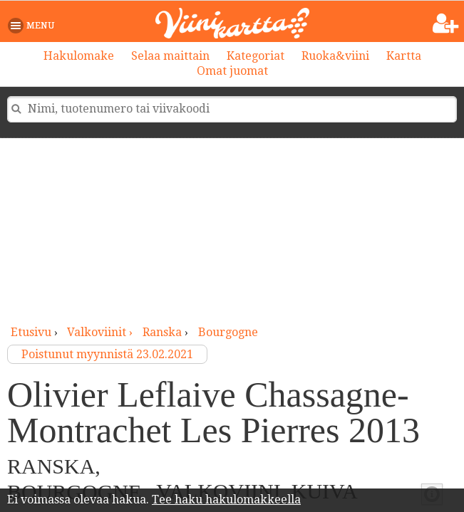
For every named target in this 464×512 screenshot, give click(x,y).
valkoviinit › (101, 332)
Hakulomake (78, 56)
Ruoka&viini (335, 56)
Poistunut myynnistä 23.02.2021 (107, 354)
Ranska (162, 332)
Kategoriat (255, 56)
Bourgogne (228, 332)
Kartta (403, 56)
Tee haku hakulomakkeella (226, 499)
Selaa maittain (170, 56)
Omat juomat (232, 71)
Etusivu (31, 332)
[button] (34, 25)
